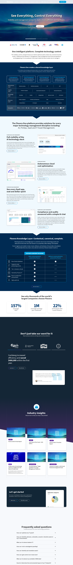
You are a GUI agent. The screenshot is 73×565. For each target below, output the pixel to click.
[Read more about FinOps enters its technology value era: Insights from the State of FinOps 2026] (16, 463)
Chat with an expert (24, 500)
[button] (36, 533)
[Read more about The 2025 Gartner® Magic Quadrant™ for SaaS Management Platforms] (36, 463)
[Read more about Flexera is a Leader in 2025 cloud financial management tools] (57, 462)
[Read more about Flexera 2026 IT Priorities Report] (57, 439)
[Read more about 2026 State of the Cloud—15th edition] (36, 439)
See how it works (36, 286)
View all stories (21, 368)
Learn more (32, 26)
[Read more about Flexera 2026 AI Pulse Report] (16, 438)
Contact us (39, 26)
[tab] (30, 39)
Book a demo (63, 1)
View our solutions (11, 150)
